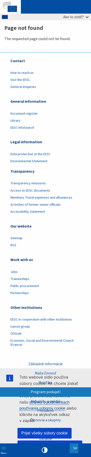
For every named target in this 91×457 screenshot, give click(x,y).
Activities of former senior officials (35, 204)
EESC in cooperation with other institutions (41, 319)
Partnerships (19, 293)
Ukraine (45, 438)
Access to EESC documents (30, 190)
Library (15, 120)
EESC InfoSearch (22, 127)
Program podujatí (45, 392)
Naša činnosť (45, 373)
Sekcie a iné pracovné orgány (45, 429)
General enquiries (23, 87)
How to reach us (22, 72)
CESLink (16, 333)
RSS (13, 245)
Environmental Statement (28, 161)
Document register (24, 113)
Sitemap (16, 238)
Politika (45, 382)
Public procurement (24, 286)
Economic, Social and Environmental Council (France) (42, 342)
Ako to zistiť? (76, 17)
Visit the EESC (20, 79)
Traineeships (19, 279)
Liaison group (20, 326)
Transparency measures (28, 183)
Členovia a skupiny (45, 420)
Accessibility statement (27, 211)
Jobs (14, 272)
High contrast (44, 450)
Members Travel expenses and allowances (41, 197)
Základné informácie (45, 364)
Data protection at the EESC (30, 154)
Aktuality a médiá (45, 401)
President (45, 410)
